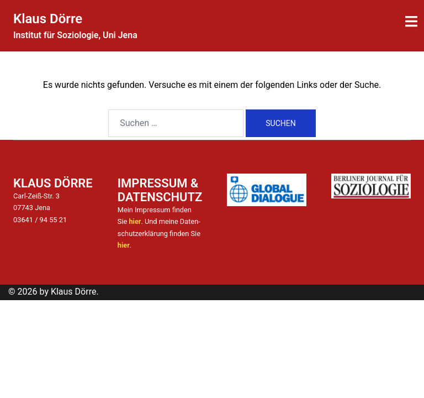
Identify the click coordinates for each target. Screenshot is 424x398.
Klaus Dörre (47, 19)
